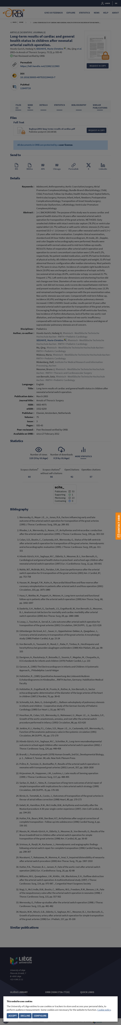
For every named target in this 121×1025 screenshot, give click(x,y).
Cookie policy (104, 1009)
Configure (40, 1015)
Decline (25, 1015)
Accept (12, 1015)
